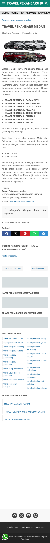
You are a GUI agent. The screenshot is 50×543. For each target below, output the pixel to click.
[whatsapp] (34, 233)
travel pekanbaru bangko (13, 380)
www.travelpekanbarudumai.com (21, 201)
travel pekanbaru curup (36, 338)
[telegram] (43, 233)
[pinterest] (25, 233)
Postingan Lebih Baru (12, 268)
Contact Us (39, 527)
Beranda (9, 527)
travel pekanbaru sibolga (37, 388)
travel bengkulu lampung (13, 347)
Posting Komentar (29, 33)
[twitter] (15, 233)
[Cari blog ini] (46, 3)
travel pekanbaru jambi (36, 342)
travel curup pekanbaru (13, 369)
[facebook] (6, 233)
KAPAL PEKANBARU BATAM (16, 404)
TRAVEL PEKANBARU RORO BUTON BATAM (24, 412)
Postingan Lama (39, 268)
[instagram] (35, 515)
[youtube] (28, 515)
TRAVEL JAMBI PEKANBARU (16, 419)
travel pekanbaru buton (13, 338)
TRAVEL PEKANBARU (24, 527)
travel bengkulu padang (13, 351)
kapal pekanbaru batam (13, 342)
